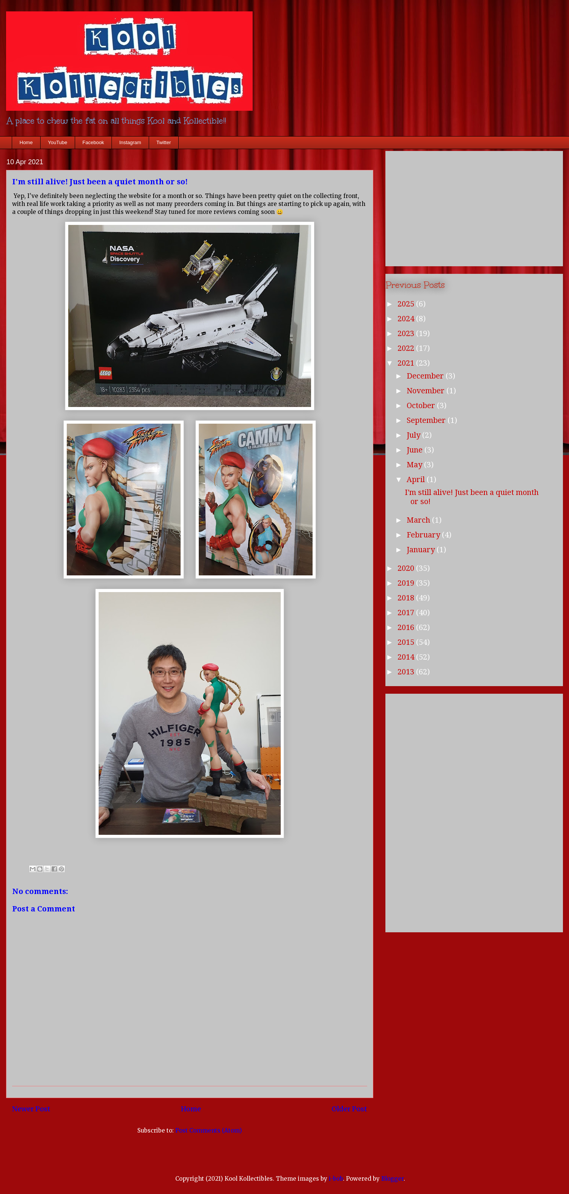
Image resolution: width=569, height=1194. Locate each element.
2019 (407, 583)
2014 (407, 656)
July (414, 435)
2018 (407, 597)
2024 (407, 318)
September (427, 420)
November (426, 390)
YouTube (57, 142)
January (422, 549)
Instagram (130, 142)
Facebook (93, 142)
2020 (407, 568)
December (426, 375)
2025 (407, 303)
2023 (407, 333)
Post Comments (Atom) (208, 1130)
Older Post (349, 1108)
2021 (407, 363)
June (415, 449)
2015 (407, 642)
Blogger (392, 1178)
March (419, 520)
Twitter (163, 142)
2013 (407, 671)
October (422, 405)
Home (26, 142)
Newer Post (31, 1108)
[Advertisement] (474, 207)
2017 (407, 612)
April (417, 479)
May (415, 464)
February (424, 534)
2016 (407, 627)
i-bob (336, 1178)
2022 (407, 348)
